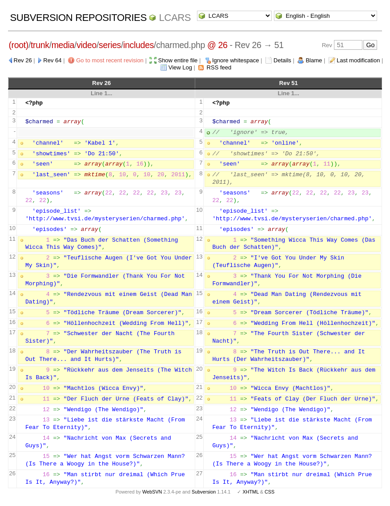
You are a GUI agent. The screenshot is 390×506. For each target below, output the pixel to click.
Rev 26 (23, 60)
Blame (314, 60)
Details (282, 60)
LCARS (175, 17)
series (110, 45)
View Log (180, 67)
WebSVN (152, 491)
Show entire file (177, 60)
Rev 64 (52, 60)
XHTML (250, 491)
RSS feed (219, 67)
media (63, 45)
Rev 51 (288, 83)
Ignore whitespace (235, 60)
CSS (269, 491)
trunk (40, 45)
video (86, 45)
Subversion (204, 491)
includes (138, 45)
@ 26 (217, 45)
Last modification (358, 60)
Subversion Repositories (78, 17)
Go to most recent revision (110, 60)
